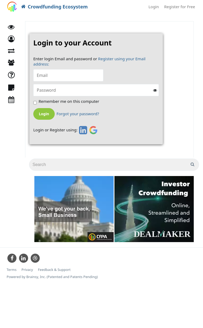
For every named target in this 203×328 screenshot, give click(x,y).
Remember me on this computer (69, 101)
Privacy (27, 269)
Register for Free (179, 6)
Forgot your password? (78, 113)
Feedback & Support (54, 269)
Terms (11, 269)
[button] (11, 39)
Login (154, 6)
